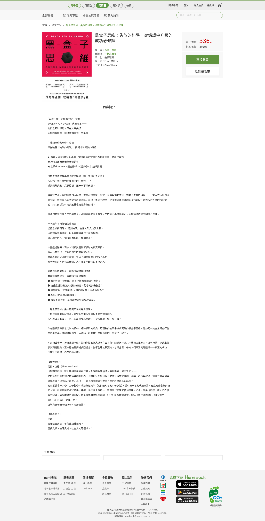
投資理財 (56, 25)
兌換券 (210, 5)
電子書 (74, 5)
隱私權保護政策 (52, 488)
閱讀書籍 (173, 5)
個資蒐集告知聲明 (53, 493)
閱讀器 (102, 5)
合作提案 (145, 488)
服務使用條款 (50, 483)
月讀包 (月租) (69, 488)
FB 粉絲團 (126, 483)
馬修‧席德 (110, 50)
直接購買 (202, 59)
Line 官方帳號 (128, 488)
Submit (220, 15)
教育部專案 (146, 499)
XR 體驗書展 (69, 493)
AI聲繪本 (145, 504)
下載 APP (87, 488)
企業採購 (145, 493)
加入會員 (199, 5)
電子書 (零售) (69, 483)
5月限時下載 (70, 15)
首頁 (44, 25)
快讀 (128, 5)
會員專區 (106, 483)
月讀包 (88, 5)
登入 (186, 5)
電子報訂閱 (127, 493)
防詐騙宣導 (49, 499)
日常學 (116, 5)
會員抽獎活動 (91, 15)
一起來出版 (110, 53)
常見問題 (106, 493)
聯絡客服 (145, 483)
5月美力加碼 (111, 15)
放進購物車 (202, 71)
